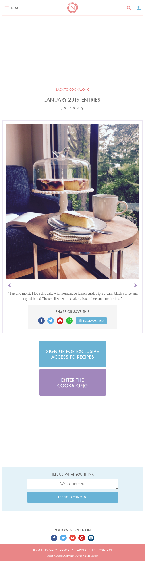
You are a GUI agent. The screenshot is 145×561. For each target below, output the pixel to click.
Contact (105, 550)
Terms (37, 550)
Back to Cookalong (73, 90)
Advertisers (86, 550)
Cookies (67, 550)
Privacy (51, 550)
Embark (59, 555)
